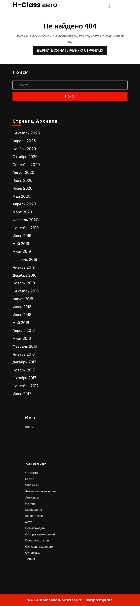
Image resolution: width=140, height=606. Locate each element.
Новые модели (41, 525)
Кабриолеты (40, 510)
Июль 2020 (22, 180)
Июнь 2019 (21, 235)
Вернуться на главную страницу (68, 49)
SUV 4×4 (38, 490)
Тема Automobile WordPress (52, 600)
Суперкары (39, 545)
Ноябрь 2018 (23, 283)
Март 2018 (21, 338)
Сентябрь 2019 (25, 228)
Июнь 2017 (21, 393)
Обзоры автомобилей (45, 530)
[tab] (110, 5)
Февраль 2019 (24, 259)
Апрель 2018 (23, 330)
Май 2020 (21, 196)
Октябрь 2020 (25, 156)
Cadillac (38, 480)
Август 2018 (22, 299)
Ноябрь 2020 (24, 149)
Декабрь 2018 (24, 275)
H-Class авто (34, 5)
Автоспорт (39, 500)
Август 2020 (23, 172)
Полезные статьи (43, 535)
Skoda (37, 485)
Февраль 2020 (25, 220)
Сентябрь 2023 (26, 133)
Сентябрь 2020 (26, 164)
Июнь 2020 (22, 188)
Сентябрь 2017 (25, 386)
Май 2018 (20, 322)
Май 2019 (20, 243)
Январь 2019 (23, 267)
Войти (36, 426)
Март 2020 (22, 212)
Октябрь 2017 (24, 378)
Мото (36, 520)
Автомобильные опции (46, 495)
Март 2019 (21, 251)
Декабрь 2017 (24, 362)
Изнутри (38, 505)
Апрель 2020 (24, 204)
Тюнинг (37, 550)
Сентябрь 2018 (25, 291)
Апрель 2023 (24, 141)
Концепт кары (41, 515)
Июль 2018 (21, 307)
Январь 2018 (23, 354)
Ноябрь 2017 (23, 370)
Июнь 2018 (21, 314)
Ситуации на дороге (44, 540)
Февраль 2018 (24, 346)
